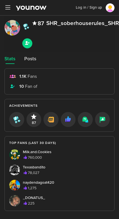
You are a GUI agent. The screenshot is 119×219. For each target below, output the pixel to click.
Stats (9, 59)
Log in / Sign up (89, 7)
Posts (30, 59)
